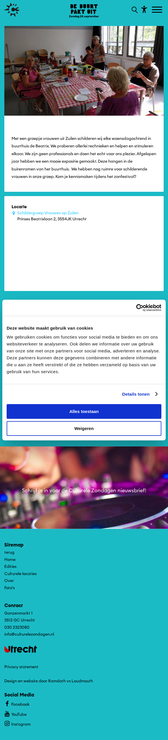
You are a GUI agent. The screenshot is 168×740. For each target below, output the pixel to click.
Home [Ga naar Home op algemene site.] (10, 559)
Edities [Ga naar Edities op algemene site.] (10, 566)
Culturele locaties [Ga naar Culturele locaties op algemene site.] (20, 573)
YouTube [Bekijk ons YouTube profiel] (15, 713)
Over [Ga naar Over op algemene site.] (9, 580)
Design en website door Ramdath (35, 680)
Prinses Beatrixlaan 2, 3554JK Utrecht (86, 215)
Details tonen (136, 394)
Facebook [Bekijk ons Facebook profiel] (17, 703)
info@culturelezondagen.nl (29, 634)
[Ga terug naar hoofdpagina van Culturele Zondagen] (12, 10)
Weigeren (84, 428)
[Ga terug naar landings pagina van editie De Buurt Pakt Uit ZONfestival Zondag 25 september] (84, 10)
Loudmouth (82, 680)
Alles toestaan (84, 411)
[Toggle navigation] (158, 10)
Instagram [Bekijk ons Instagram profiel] (17, 723)
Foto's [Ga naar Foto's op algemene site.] (9, 587)
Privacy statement (21, 666)
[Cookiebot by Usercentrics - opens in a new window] (136, 307)
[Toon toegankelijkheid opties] (143, 9)
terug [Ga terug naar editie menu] (9, 552)
